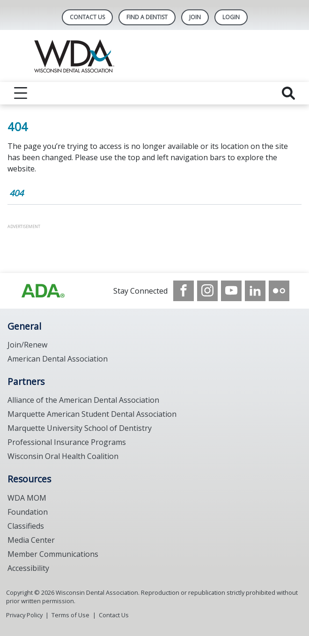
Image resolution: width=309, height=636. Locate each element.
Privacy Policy (24, 615)
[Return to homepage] (155, 56)
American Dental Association (57, 359)
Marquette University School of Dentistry (79, 428)
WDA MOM (26, 498)
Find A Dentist (147, 17)
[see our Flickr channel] (279, 291)
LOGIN (231, 17)
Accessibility (28, 568)
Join (195, 17)
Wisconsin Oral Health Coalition (62, 456)
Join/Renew (27, 345)
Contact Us (87, 17)
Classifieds (25, 526)
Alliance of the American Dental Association (83, 400)
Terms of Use (70, 615)
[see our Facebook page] (183, 291)
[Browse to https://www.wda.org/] (43, 290)
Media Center (31, 540)
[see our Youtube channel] (231, 291)
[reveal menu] (20, 93)
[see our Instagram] (207, 291)
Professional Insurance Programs (66, 442)
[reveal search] (288, 93)
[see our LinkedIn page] (255, 291)
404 (16, 193)
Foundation (27, 512)
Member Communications (52, 554)
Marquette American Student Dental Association (92, 414)
